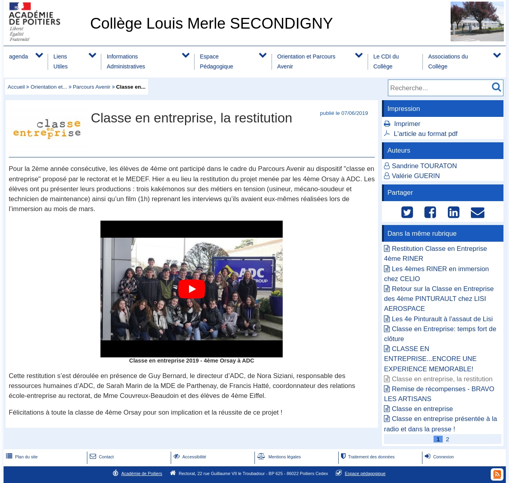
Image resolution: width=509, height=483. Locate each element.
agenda (18, 56)
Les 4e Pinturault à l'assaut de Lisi (442, 319)
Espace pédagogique (365, 473)
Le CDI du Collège (386, 61)
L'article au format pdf (426, 134)
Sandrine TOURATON (424, 166)
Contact (101, 456)
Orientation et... (49, 87)
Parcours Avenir (91, 87)
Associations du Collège (448, 61)
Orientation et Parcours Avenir (306, 61)
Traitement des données (367, 456)
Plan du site (21, 456)
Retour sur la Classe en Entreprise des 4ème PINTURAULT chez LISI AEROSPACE (439, 298)
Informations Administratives (126, 61)
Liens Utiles (61, 61)
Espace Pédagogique (216, 61)
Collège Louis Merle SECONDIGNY (211, 23)
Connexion (438, 456)
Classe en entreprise (422, 409)
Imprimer (407, 124)
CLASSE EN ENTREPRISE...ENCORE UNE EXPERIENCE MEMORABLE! (430, 358)
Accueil (16, 87)
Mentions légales (278, 456)
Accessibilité (189, 456)
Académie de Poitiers (141, 473)
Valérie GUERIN (416, 176)
